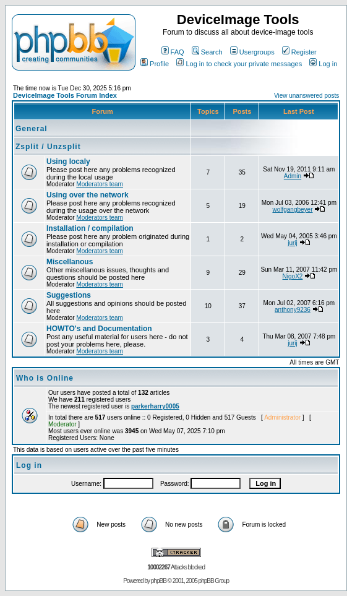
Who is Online (45, 378)
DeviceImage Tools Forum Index (65, 95)
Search (207, 52)
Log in (323, 63)
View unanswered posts (306, 95)
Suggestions (68, 295)
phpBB (158, 580)
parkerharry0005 (155, 406)
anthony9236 (293, 309)
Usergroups (252, 52)
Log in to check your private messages (239, 63)
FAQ (172, 52)
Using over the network (87, 195)
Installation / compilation (90, 228)
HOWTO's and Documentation (99, 328)
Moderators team (99, 184)
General (31, 128)
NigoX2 (293, 276)
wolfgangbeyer (292, 209)
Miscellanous (69, 261)
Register (299, 52)
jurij (293, 243)
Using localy (68, 161)
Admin (292, 176)
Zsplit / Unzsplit (48, 146)
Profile (154, 63)
